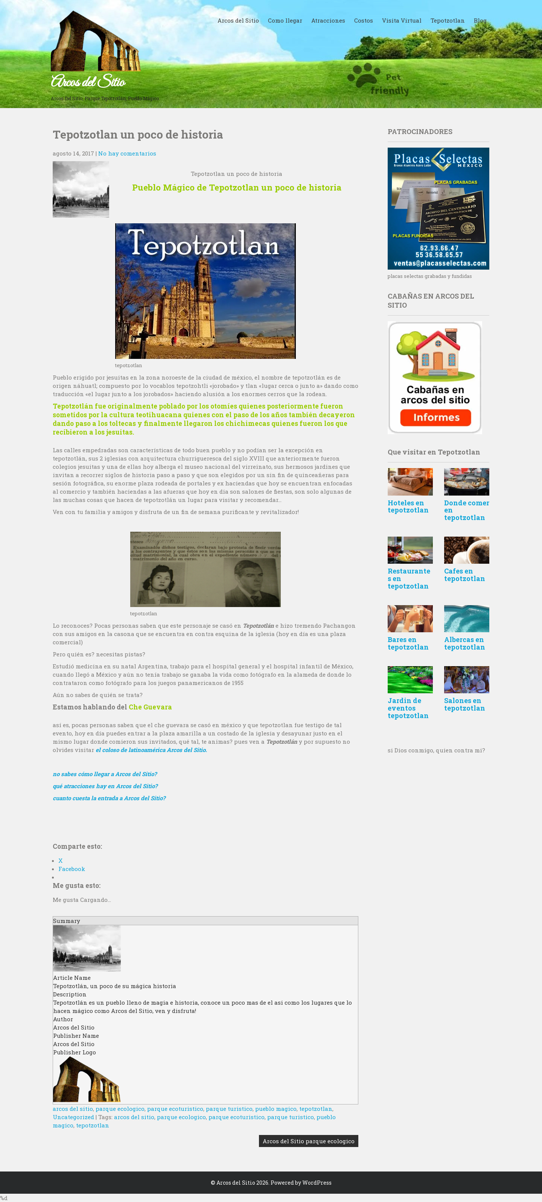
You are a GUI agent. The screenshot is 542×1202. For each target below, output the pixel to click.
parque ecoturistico (175, 1108)
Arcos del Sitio (87, 82)
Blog (480, 20)
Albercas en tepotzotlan (464, 643)
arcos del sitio (73, 1108)
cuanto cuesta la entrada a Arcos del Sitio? (109, 798)
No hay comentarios (127, 153)
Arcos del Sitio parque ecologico (309, 1141)
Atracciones (328, 20)
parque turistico (229, 1108)
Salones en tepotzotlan (464, 704)
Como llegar (285, 20)
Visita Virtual (402, 20)
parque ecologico (120, 1108)
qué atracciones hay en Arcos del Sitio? (105, 786)
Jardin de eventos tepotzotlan (408, 708)
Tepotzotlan (448, 20)
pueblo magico (276, 1108)
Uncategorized (73, 1117)
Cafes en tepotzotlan (464, 574)
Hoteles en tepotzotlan (408, 506)
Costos (363, 20)
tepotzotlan (315, 1108)
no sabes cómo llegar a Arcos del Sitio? (105, 774)
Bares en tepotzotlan (408, 643)
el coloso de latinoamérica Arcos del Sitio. (151, 750)
